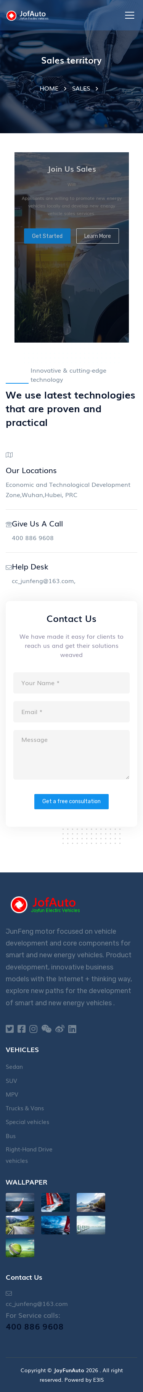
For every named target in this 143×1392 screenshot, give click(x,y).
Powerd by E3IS (84, 1379)
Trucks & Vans (25, 1107)
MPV (12, 1094)
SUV (11, 1080)
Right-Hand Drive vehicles (29, 1154)
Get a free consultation (71, 801)
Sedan (14, 1066)
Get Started (47, 236)
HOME (49, 87)
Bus (11, 1135)
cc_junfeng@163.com (43, 580)
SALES (81, 87)
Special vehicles (27, 1121)
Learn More (97, 236)
